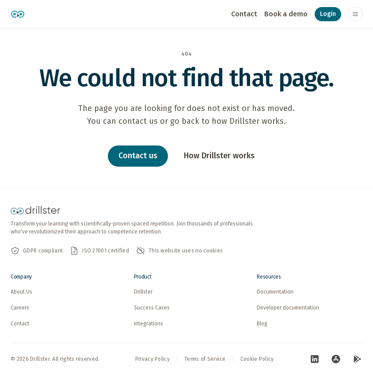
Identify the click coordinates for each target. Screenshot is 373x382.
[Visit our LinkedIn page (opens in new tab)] (314, 359)
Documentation (275, 292)
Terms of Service (205, 359)
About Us (21, 292)
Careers (20, 308)
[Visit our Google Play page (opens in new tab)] (357, 359)
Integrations (148, 324)
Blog (262, 324)
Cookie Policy (257, 359)
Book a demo (286, 14)
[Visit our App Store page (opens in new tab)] (336, 359)
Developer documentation (288, 308)
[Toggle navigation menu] (355, 14)
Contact (244, 14)
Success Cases (152, 308)
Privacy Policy (152, 359)
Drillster (143, 292)
